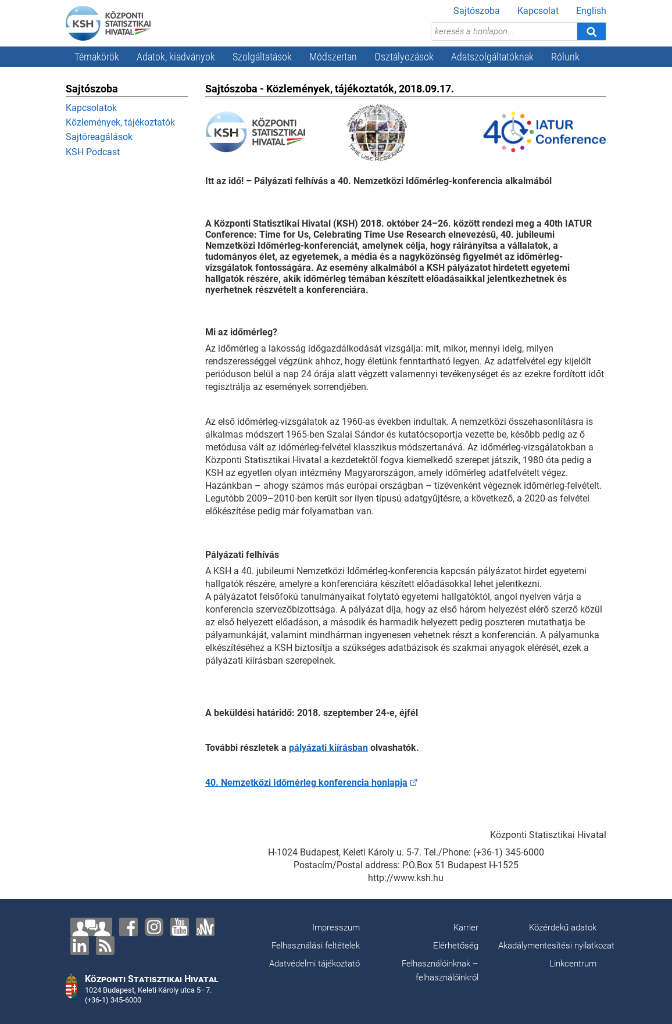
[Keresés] (591, 31)
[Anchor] (205, 927)
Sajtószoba (476, 10)
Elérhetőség (455, 945)
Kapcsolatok (91, 107)
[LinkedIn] (79, 945)
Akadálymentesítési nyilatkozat (556, 945)
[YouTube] (179, 927)
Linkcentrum (572, 963)
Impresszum (336, 927)
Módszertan (333, 57)
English (591, 10)
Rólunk (565, 57)
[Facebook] (128, 927)
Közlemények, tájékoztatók (120, 122)
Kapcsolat (538, 10)
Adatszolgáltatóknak (492, 57)
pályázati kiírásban (328, 747)
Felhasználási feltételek (315, 945)
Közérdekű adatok (562, 927)
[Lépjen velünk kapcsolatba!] (91, 927)
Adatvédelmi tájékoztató (314, 963)
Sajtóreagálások (99, 136)
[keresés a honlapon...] (504, 31)
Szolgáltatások (262, 57)
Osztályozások (404, 57)
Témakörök (96, 57)
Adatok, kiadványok (176, 57)
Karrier (465, 927)
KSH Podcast (93, 151)
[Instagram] (154, 927)
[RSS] (105, 945)
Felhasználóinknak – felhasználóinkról (440, 970)
